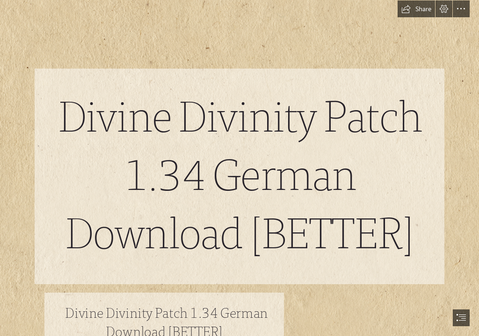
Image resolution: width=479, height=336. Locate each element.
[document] (239, 168)
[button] (416, 8)
